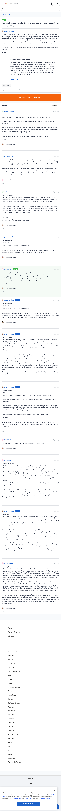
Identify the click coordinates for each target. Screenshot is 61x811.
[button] (2, 4)
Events (10, 691)
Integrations (12, 636)
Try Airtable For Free (14, 762)
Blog (9, 750)
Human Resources (14, 671)
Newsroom (11, 758)
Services (11, 719)
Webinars (11, 707)
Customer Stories (14, 703)
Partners (11, 715)
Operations (11, 667)
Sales (10, 675)
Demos (10, 699)
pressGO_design (9, 156)
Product (10, 659)
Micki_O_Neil (8, 269)
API (30, 783)
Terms (30, 798)
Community (12, 726)
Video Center (12, 695)
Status (10, 754)
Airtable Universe (13, 734)
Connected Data (13, 652)
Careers (10, 746)
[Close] (55, 802)
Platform (11, 628)
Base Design (6, 14)
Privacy (30, 793)
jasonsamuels (8, 460)
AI (8, 648)
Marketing (11, 663)
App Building (12, 644)
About (10, 742)
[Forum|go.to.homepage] (12, 3)
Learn (10, 683)
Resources (11, 711)
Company (11, 738)
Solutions (11, 656)
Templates (11, 730)
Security (30, 778)
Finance (10, 679)
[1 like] (9, 144)
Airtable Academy (14, 687)
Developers (11, 723)
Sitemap (30, 788)
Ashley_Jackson (9, 31)
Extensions (11, 640)
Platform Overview (14, 632)
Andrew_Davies (9, 111)
